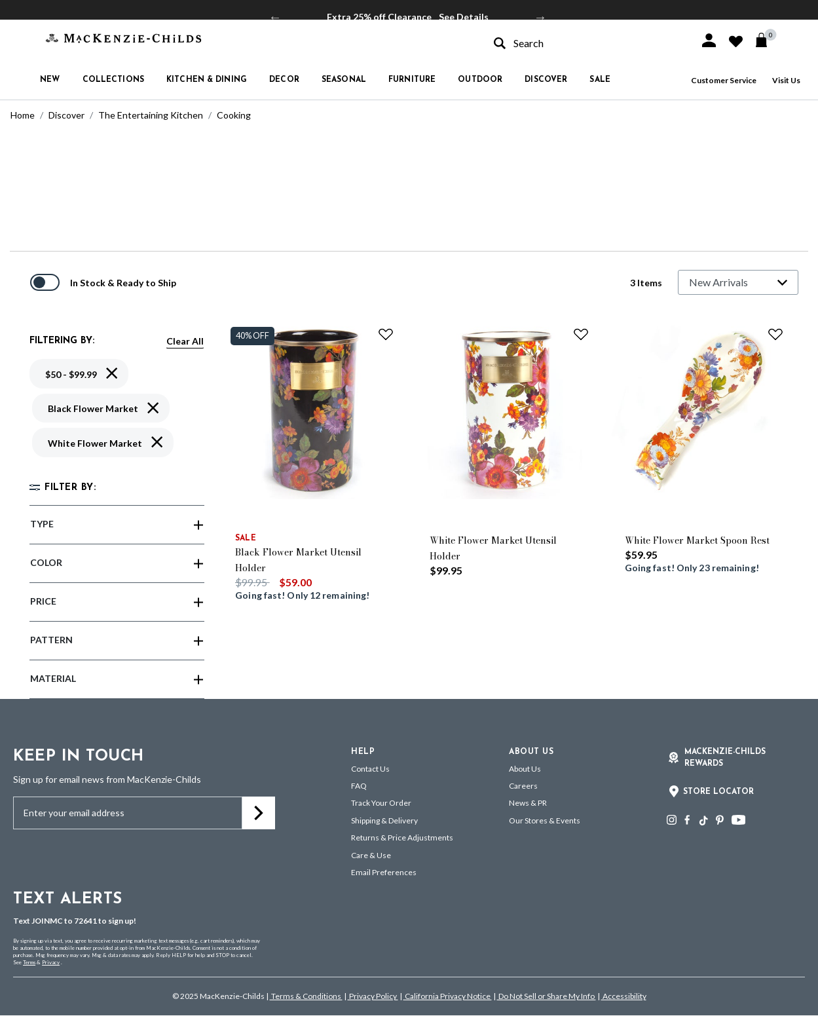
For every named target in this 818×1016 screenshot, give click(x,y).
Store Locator (718, 792)
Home (22, 115)
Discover (66, 115)
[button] (709, 40)
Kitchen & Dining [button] (206, 80)
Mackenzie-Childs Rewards (725, 758)
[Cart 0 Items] (767, 40)
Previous (275, 17)
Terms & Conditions (306, 996)
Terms (29, 962)
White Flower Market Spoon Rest (697, 540)
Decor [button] (284, 80)
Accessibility (623, 996)
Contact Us (370, 769)
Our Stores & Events (544, 820)
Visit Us (786, 80)
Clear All (185, 341)
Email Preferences (384, 872)
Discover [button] (546, 80)
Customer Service (723, 80)
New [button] (50, 80)
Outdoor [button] (480, 80)
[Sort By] (738, 282)
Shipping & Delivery (384, 820)
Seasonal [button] (344, 80)
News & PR (528, 803)
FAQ (359, 786)
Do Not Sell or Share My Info (546, 996)
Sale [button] (599, 80)
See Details (464, 16)
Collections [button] (113, 80)
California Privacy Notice (447, 996)
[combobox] (585, 42)
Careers (523, 786)
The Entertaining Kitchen (150, 115)
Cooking (234, 115)
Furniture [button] (412, 80)
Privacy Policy (373, 996)
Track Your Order (381, 803)
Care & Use (371, 855)
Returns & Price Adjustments (402, 837)
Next (540, 17)
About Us (525, 769)
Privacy (51, 962)
